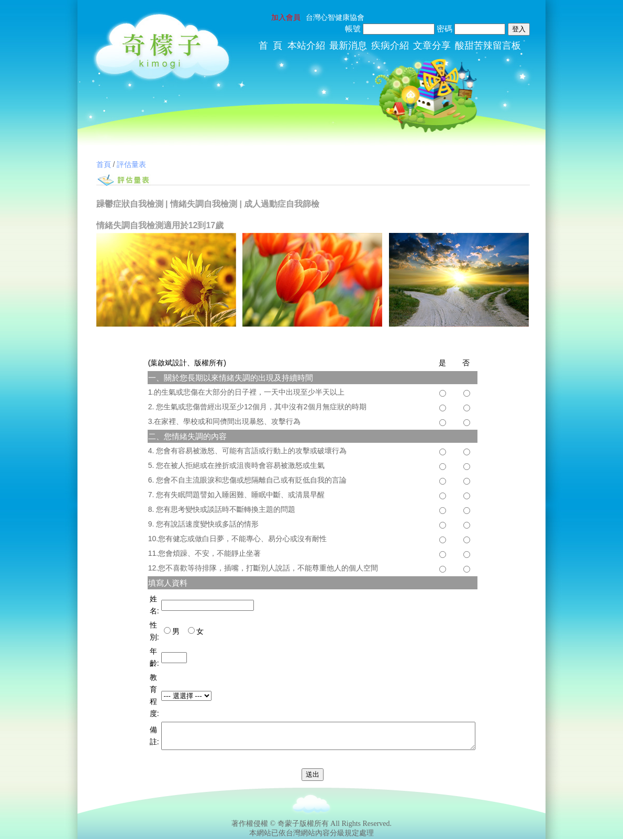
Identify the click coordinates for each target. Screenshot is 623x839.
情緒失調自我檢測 (203, 203)
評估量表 (131, 164)
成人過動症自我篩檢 (281, 203)
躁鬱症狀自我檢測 (129, 203)
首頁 (103, 164)
